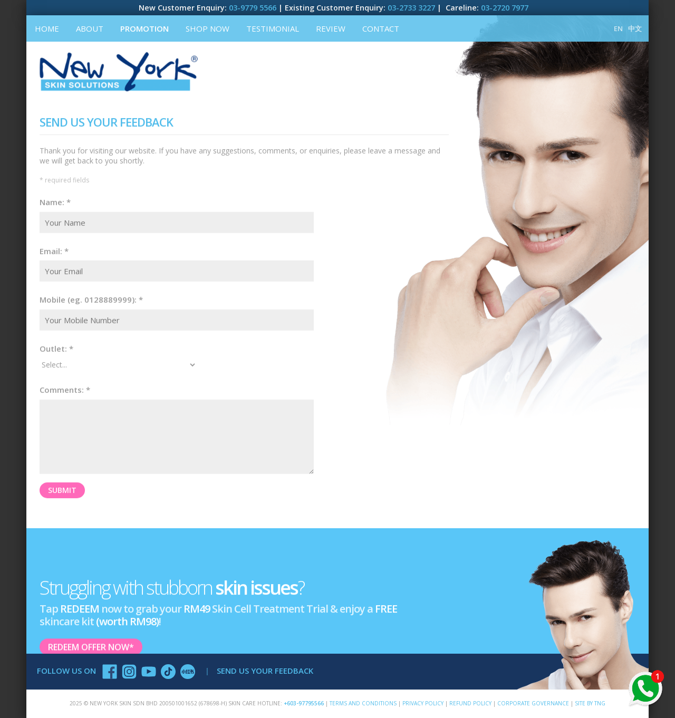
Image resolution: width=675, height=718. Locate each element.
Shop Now (207, 28)
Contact (380, 28)
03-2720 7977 (504, 8)
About (89, 28)
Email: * (54, 250)
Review (330, 28)
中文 (635, 28)
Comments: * (65, 389)
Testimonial (272, 28)
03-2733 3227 (411, 8)
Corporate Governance (533, 703)
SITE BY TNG (590, 703)
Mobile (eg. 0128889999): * (91, 299)
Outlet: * (56, 348)
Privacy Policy (422, 703)
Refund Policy (470, 703)
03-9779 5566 (252, 8)
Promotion (144, 28)
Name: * (55, 201)
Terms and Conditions (363, 703)
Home (47, 28)
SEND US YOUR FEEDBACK (265, 670)
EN (618, 28)
